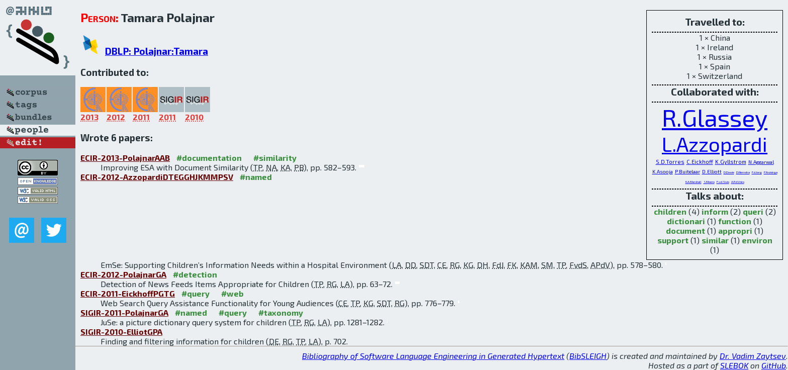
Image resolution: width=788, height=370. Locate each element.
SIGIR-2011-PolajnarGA (124, 312)
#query (195, 293)
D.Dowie (729, 172)
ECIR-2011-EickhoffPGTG (127, 293)
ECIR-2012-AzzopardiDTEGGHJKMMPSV (156, 176)
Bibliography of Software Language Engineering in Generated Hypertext (433, 355)
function (734, 221)
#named (256, 176)
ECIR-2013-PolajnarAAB (125, 157)
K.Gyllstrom (730, 161)
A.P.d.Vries (737, 181)
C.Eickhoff (699, 161)
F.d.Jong (757, 172)
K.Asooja (662, 171)
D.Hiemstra (743, 172)
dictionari (686, 221)
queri (753, 211)
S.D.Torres (670, 161)
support (672, 240)
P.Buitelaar (687, 171)
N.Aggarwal (761, 162)
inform (715, 211)
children (670, 211)
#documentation (209, 157)
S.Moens (709, 181)
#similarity (275, 157)
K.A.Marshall (693, 181)
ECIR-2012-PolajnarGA (123, 274)
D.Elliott (712, 171)
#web (232, 293)
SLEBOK (734, 365)
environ (757, 240)
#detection (195, 274)
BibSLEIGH (588, 355)
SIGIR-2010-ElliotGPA (121, 331)
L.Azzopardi (714, 144)
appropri (735, 230)
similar (715, 240)
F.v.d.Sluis (723, 181)
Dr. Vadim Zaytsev (753, 355)
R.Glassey (714, 117)
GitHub (773, 365)
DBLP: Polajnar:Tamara (156, 51)
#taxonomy (280, 312)
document (685, 230)
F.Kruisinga (770, 172)
